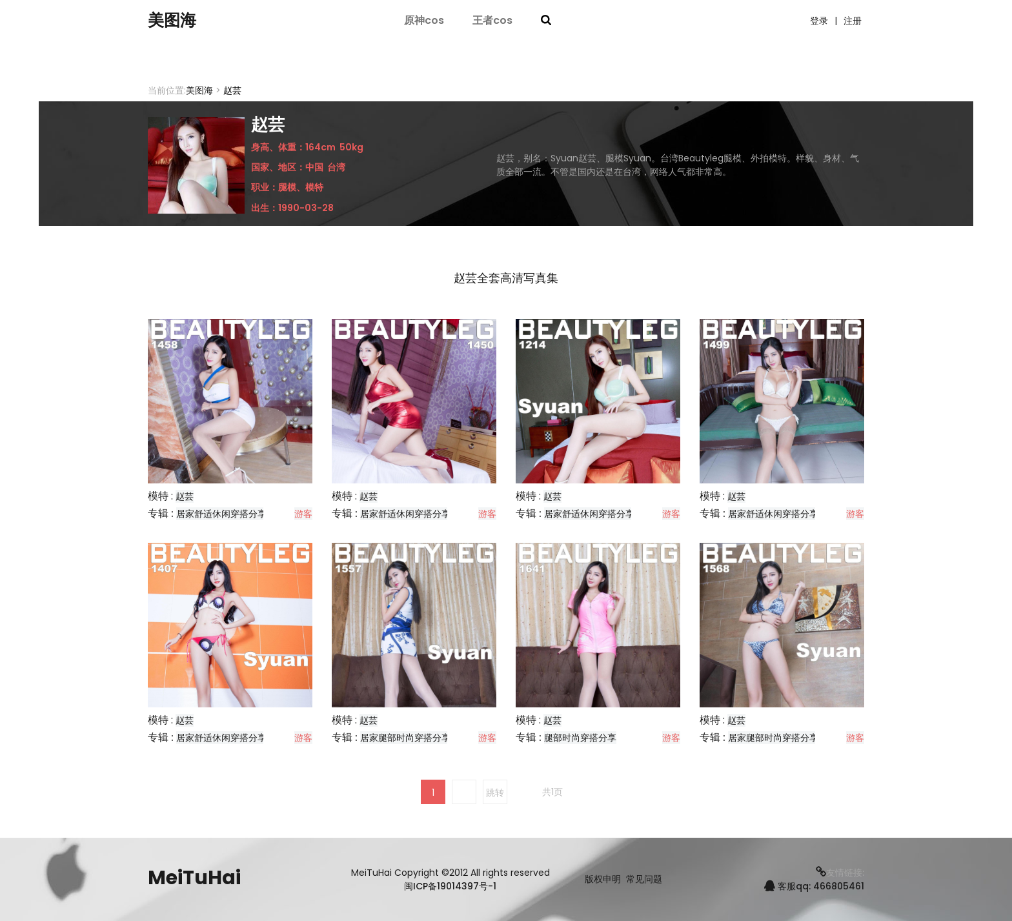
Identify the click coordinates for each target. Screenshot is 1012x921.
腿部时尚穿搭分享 (580, 737)
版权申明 (603, 879)
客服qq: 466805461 (814, 886)
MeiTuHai (194, 877)
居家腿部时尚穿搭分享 (405, 737)
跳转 (495, 792)
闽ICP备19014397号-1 (450, 886)
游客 (303, 513)
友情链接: (840, 872)
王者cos (492, 21)
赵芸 (185, 496)
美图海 (177, 21)
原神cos (424, 21)
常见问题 (644, 879)
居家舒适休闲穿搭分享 (221, 513)
